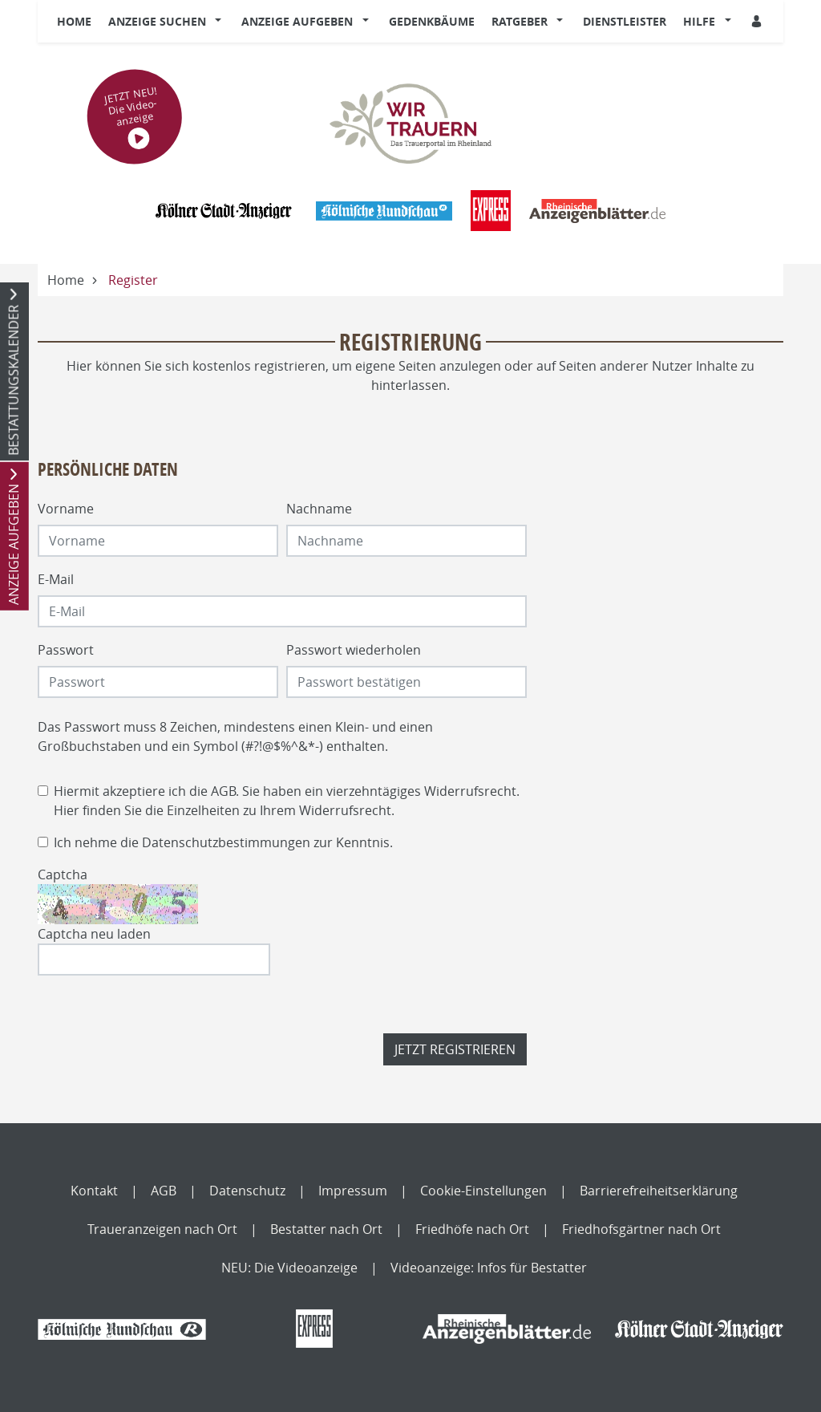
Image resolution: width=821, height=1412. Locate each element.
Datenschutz (247, 1190)
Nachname (319, 508)
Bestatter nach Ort (326, 1229)
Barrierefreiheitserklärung (659, 1190)
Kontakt (94, 1190)
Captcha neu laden (94, 934)
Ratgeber (519, 21)
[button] (222, 21)
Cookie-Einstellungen (483, 1190)
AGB (223, 791)
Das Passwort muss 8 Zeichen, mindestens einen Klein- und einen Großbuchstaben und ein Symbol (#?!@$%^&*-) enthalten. (235, 736)
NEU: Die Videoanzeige (289, 1267)
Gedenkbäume (432, 21)
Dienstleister (624, 21)
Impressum (352, 1190)
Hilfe (699, 21)
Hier (66, 810)
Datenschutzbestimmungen (226, 842)
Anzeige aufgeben (297, 21)
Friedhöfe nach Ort (472, 1229)
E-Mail (56, 579)
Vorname (66, 508)
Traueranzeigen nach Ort (162, 1229)
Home (74, 21)
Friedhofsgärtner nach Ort (641, 1229)
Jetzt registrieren (455, 1049)
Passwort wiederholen (353, 650)
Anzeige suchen (157, 21)
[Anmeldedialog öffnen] (757, 21)
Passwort (66, 650)
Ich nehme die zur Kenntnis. (223, 842)
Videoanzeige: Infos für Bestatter (488, 1267)
